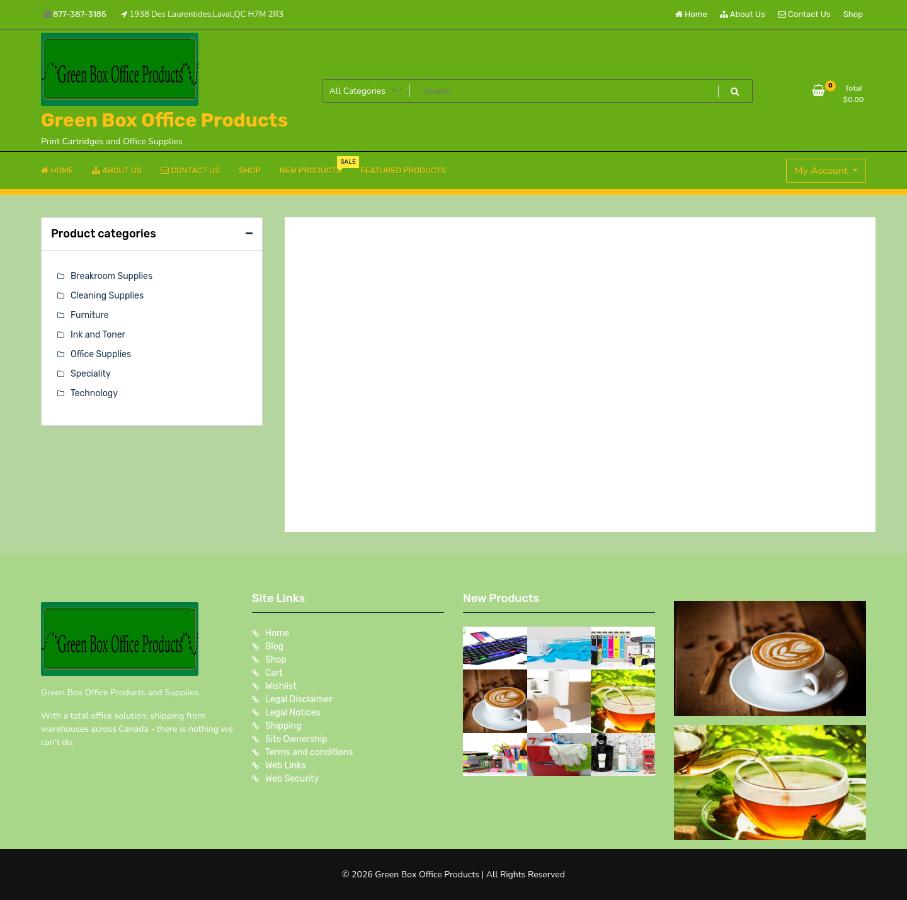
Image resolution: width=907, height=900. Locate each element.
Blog (274, 646)
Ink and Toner (98, 334)
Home (691, 14)
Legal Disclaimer (299, 699)
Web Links (285, 765)
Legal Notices (293, 712)
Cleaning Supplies (107, 295)
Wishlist (281, 686)
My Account (822, 171)
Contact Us (804, 14)
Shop (853, 14)
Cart (274, 673)
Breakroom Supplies (111, 276)
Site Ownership (296, 739)
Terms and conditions (309, 752)
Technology (94, 393)
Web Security (292, 778)
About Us (742, 14)
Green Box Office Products (164, 120)
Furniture (90, 315)
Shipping (283, 726)
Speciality (91, 373)
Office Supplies (101, 354)
